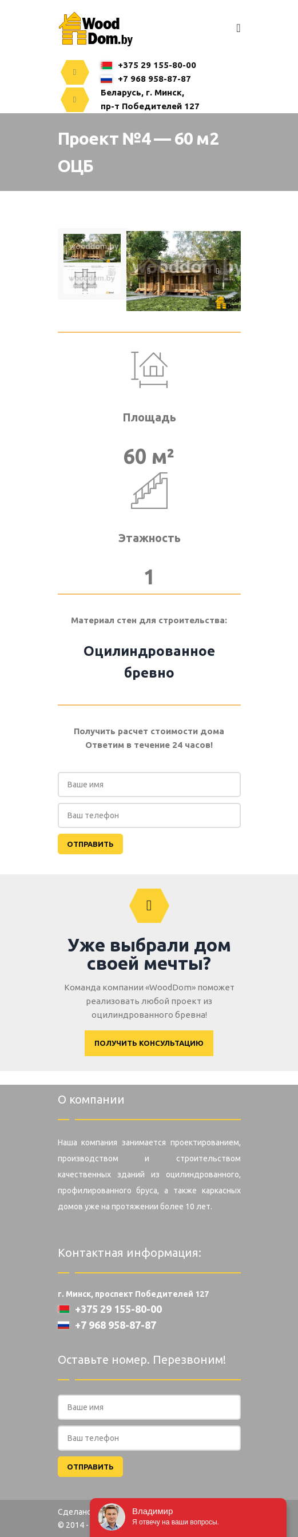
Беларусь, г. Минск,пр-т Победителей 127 (150, 99)
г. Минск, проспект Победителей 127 (133, 1294)
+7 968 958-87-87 (146, 78)
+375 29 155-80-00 (148, 65)
